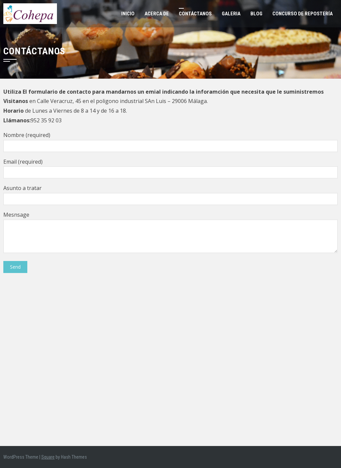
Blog (256, 14)
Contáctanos (195, 14)
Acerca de (157, 14)
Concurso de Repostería (302, 14)
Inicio (128, 14)
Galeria (231, 14)
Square (48, 457)
